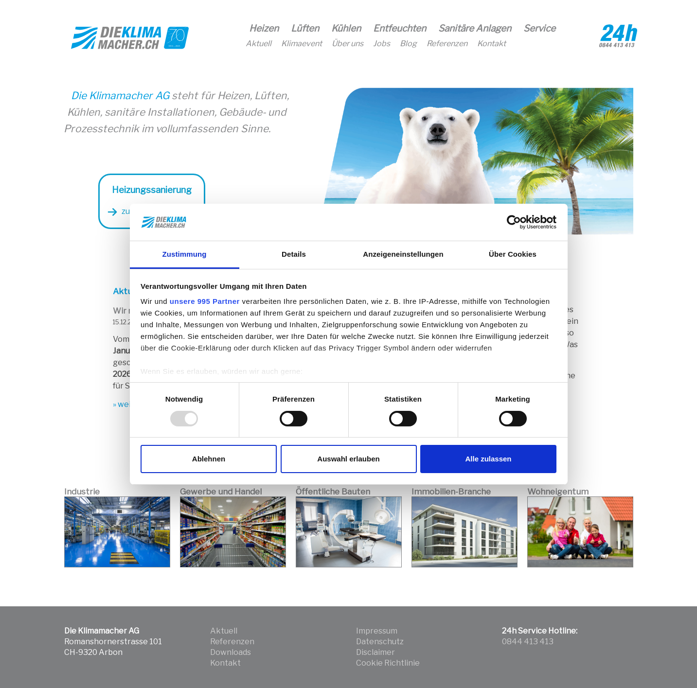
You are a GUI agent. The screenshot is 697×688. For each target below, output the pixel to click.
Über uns (347, 43)
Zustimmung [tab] (184, 254)
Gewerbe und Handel (221, 491)
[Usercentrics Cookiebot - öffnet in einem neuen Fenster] (513, 222)
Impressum (376, 630)
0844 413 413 (528, 641)
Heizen (264, 28)
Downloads (230, 652)
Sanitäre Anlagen (474, 28)
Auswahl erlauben (348, 459)
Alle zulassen (488, 459)
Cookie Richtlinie (388, 663)
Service (539, 28)
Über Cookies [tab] (512, 254)
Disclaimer (375, 652)
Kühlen (346, 28)
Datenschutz (380, 641)
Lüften (305, 28)
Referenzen (447, 43)
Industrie (82, 491)
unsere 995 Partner (205, 301)
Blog (408, 43)
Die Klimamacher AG (121, 95)
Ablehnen (208, 459)
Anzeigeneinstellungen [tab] (403, 254)
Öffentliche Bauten (333, 491)
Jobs (381, 43)
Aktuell (258, 43)
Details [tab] (294, 254)
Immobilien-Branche (451, 491)
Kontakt (491, 43)
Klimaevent (301, 43)
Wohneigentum (558, 491)
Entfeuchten (399, 28)
